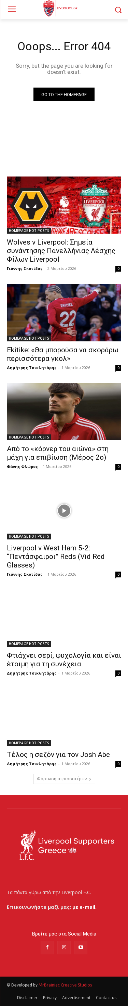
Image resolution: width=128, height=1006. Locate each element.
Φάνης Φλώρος (22, 466)
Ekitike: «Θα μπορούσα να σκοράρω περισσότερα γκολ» (62, 354)
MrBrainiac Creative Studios (65, 985)
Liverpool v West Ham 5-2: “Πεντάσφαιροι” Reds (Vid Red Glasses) (56, 556)
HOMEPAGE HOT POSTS (29, 230)
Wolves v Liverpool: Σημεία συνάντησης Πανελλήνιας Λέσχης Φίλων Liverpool (61, 250)
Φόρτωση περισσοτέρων (64, 779)
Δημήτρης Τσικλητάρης (32, 367)
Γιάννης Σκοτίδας (25, 268)
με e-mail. (84, 907)
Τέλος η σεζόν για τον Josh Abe (58, 754)
